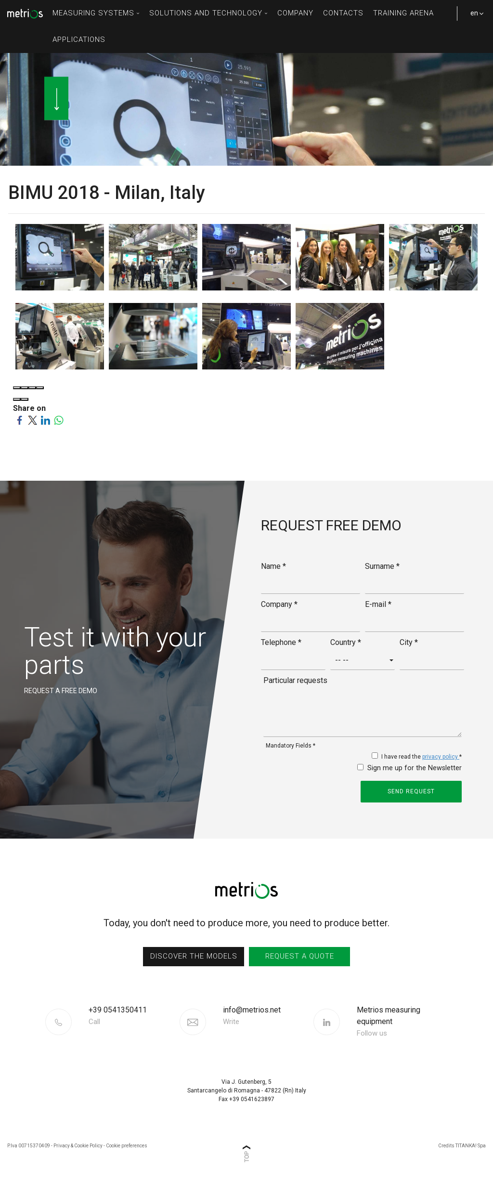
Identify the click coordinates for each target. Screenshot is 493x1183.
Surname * (382, 566)
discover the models (193, 956)
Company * (279, 604)
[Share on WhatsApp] (58, 419)
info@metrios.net (252, 1016)
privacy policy (440, 756)
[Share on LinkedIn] (45, 419)
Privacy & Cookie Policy (78, 1145)
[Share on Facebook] (19, 419)
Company (295, 13)
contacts (343, 13)
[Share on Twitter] (32, 419)
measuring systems (96, 13)
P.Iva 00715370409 (28, 1145)
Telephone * (281, 642)
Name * (273, 566)
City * (409, 642)
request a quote (299, 956)
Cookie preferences (126, 1145)
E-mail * (378, 604)
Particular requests (295, 680)
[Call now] (133, 1015)
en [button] (474, 17)
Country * (345, 642)
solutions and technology (208, 13)
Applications (78, 39)
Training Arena (403, 13)
